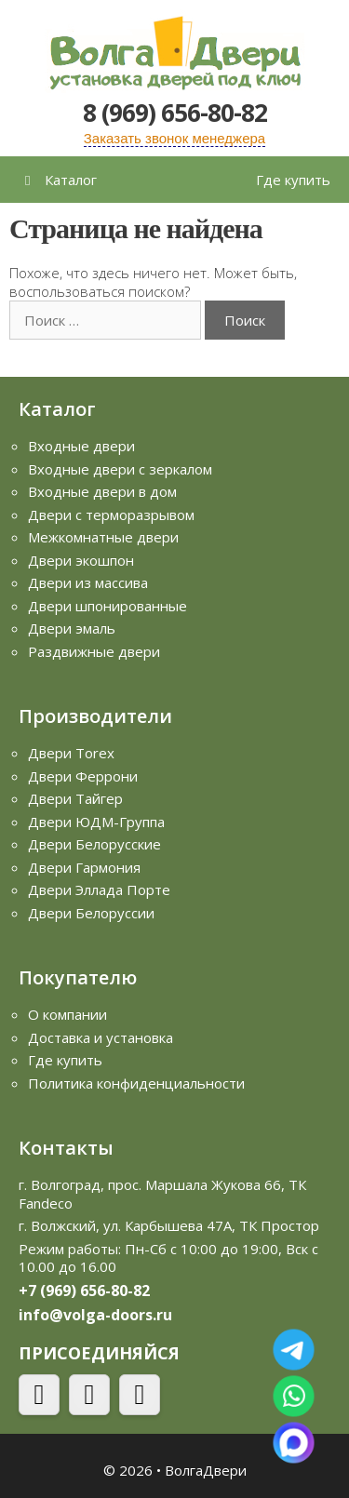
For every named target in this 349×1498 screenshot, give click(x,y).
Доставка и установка (100, 1037)
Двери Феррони (83, 776)
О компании (67, 1014)
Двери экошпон (81, 560)
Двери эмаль (71, 628)
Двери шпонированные (107, 605)
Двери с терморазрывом (111, 514)
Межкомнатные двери (103, 537)
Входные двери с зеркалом (120, 469)
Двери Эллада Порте (99, 889)
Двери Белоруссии (91, 912)
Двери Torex (71, 752)
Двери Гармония (84, 867)
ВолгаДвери (206, 1470)
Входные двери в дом (102, 491)
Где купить (293, 179)
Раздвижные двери (94, 651)
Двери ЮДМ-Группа (96, 821)
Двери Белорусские (94, 844)
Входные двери (81, 445)
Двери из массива (88, 582)
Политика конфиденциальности (136, 1083)
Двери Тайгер (75, 798)
